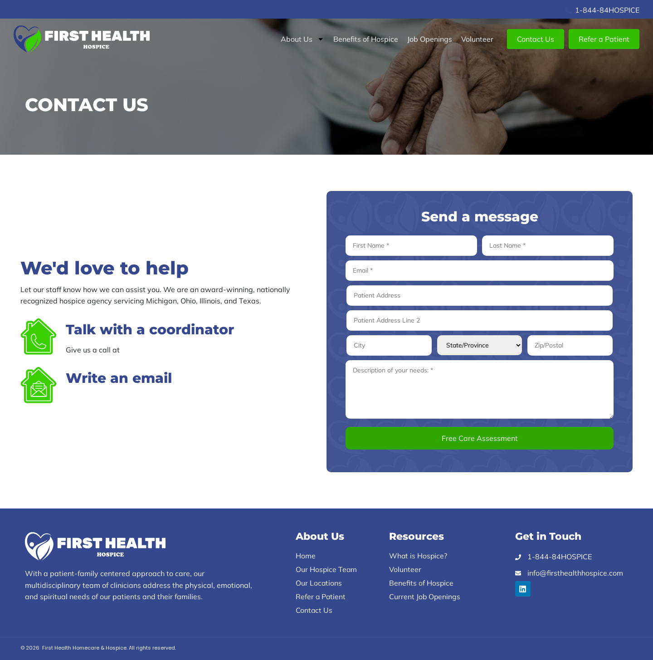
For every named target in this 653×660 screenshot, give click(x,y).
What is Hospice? (418, 555)
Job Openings (429, 39)
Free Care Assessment (480, 438)
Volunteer (477, 39)
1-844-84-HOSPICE (155, 349)
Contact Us (314, 610)
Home (306, 555)
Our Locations (319, 582)
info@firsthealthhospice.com (113, 398)
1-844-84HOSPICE (607, 10)
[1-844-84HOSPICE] (568, 10)
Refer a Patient (321, 596)
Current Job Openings (425, 596)
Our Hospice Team (327, 569)
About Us (302, 39)
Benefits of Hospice (365, 39)
